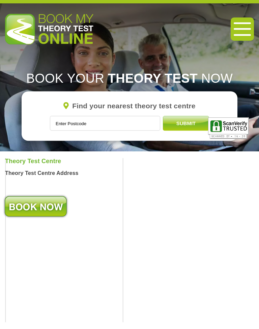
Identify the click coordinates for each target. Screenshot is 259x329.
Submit (186, 123)
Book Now (35, 206)
